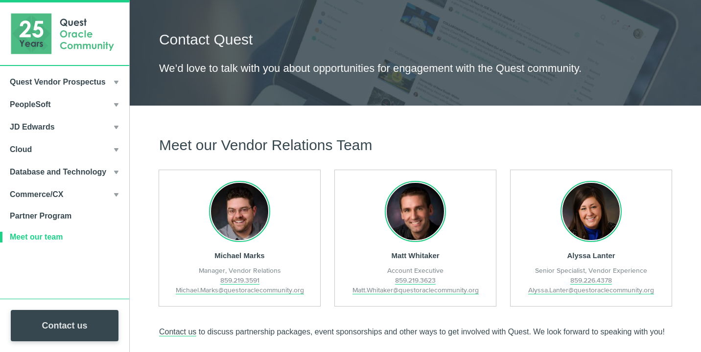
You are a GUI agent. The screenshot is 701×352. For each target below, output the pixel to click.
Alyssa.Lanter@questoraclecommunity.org (591, 290)
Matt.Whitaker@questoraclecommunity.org (415, 290)
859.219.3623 (415, 280)
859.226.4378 (591, 280)
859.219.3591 (239, 280)
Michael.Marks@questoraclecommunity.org (240, 290)
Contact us (64, 325)
